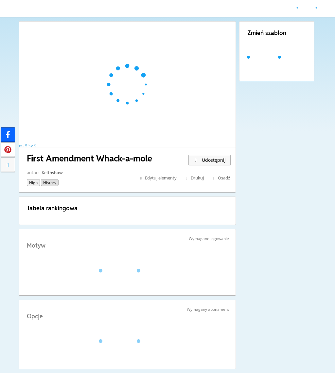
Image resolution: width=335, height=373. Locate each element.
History (49, 182)
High (33, 182)
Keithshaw (52, 173)
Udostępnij (209, 160)
